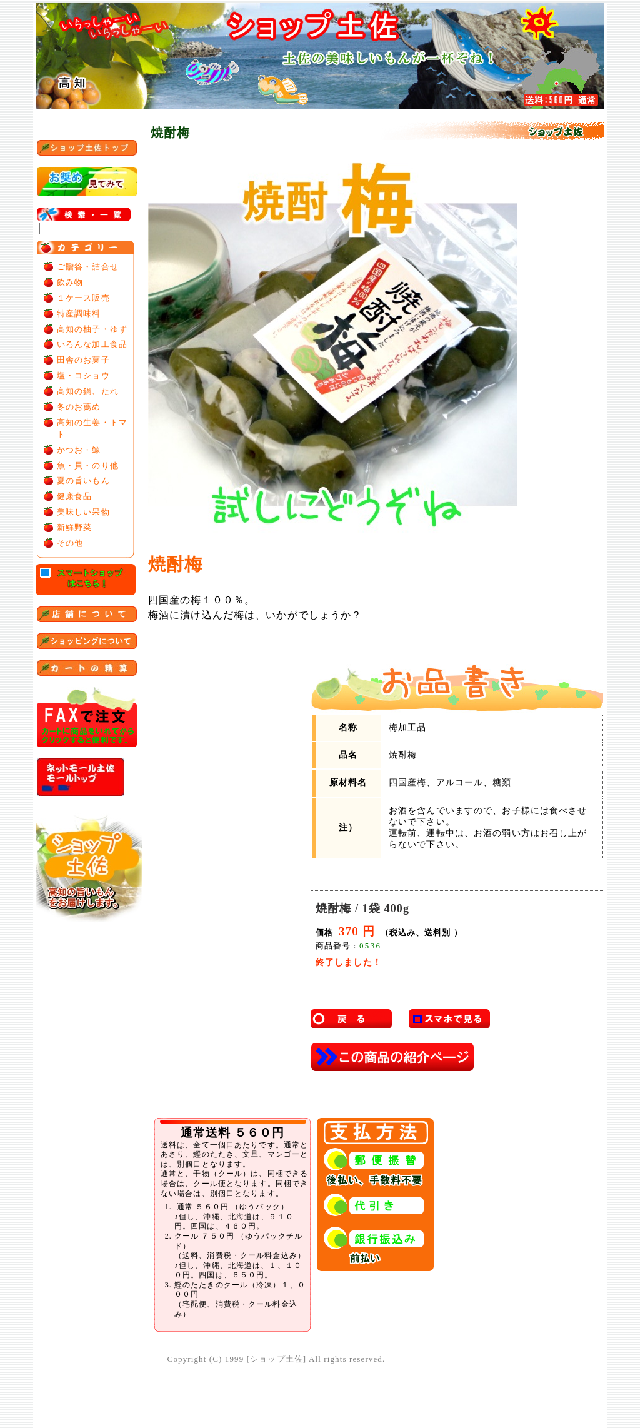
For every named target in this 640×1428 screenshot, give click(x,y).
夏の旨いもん (83, 480)
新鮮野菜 (74, 527)
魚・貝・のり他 (88, 465)
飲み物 (70, 282)
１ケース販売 (83, 298)
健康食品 (74, 496)
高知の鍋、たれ (88, 391)
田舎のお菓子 (83, 360)
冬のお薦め (79, 406)
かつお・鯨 (79, 450)
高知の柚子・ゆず (92, 329)
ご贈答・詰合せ (88, 266)
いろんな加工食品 (92, 344)
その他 (70, 543)
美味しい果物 (83, 511)
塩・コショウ (83, 375)
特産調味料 (79, 313)
